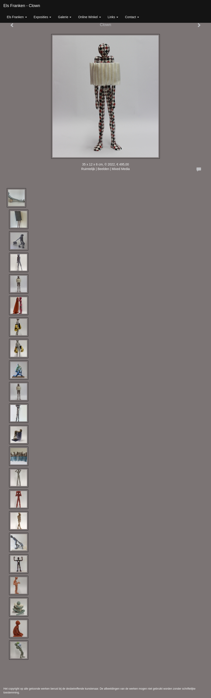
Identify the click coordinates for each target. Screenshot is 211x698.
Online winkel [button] (89, 17)
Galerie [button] (64, 17)
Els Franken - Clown (21, 5)
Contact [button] (132, 17)
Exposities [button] (42, 17)
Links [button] (113, 17)
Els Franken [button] (17, 17)
